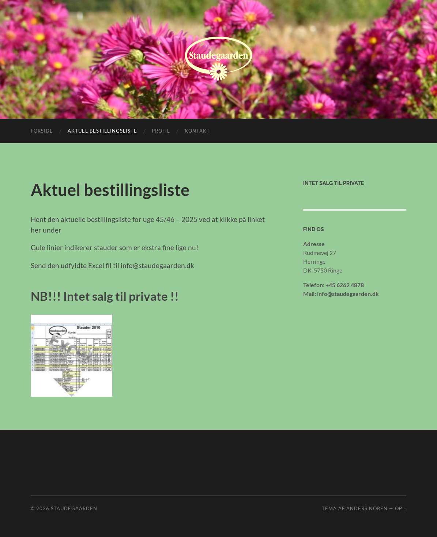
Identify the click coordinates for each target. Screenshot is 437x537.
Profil (161, 131)
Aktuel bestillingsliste (102, 131)
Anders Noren (367, 508)
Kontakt (197, 131)
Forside (42, 131)
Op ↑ (400, 508)
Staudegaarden (74, 508)
